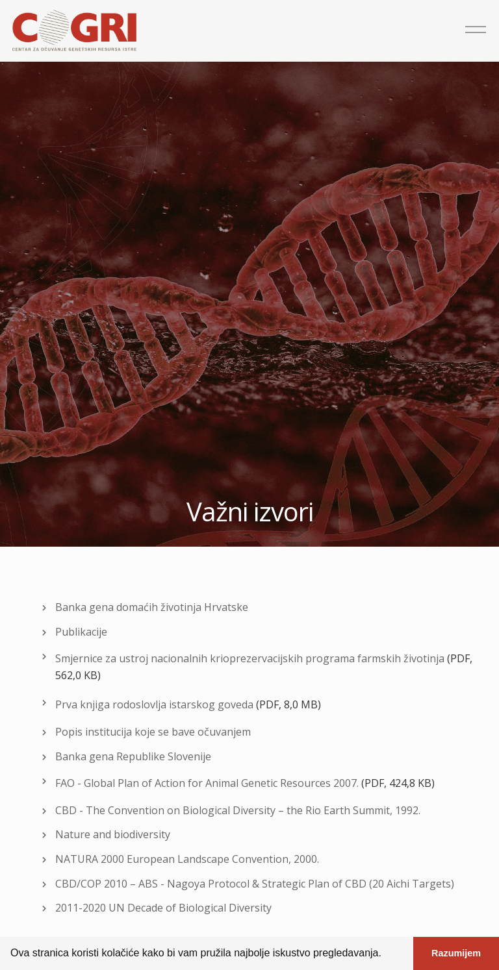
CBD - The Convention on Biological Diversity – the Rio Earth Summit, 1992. (237, 810)
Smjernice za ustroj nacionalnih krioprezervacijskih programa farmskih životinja (249, 658)
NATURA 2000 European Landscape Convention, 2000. (187, 859)
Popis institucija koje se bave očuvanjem (153, 732)
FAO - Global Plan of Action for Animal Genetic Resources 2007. (207, 783)
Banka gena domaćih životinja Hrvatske (151, 607)
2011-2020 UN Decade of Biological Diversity (163, 908)
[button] (386, 954)
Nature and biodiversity (112, 834)
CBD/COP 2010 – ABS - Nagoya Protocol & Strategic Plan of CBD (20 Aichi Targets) (254, 884)
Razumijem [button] (456, 953)
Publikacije (81, 632)
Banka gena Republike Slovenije (133, 756)
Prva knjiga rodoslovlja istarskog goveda (154, 704)
